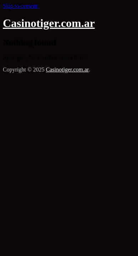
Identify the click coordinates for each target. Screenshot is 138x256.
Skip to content (20, 6)
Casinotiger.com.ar (49, 23)
